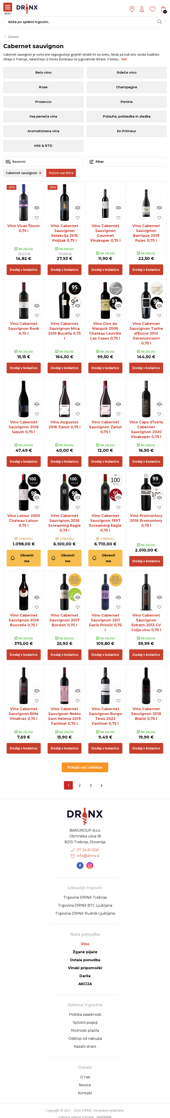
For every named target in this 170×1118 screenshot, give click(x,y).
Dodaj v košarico (23, 269)
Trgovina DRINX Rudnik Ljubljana (85, 908)
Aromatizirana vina (43, 131)
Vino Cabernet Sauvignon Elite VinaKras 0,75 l (24, 709)
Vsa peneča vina (43, 116)
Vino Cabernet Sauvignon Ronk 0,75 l (23, 327)
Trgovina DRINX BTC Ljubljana (85, 900)
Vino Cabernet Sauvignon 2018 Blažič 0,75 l (146, 709)
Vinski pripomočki (85, 963)
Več (124, 59)
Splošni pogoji (85, 1017)
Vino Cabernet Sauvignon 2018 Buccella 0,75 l (24, 616)
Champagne (126, 87)
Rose (43, 87)
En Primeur (126, 131)
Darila (85, 971)
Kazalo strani (85, 1041)
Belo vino (43, 73)
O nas (85, 1072)
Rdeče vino (126, 73)
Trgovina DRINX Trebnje (85, 892)
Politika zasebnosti (85, 1009)
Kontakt (85, 1088)
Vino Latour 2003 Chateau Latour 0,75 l (23, 517)
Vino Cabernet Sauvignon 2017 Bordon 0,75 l (64, 616)
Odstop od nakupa (85, 1033)
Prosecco (43, 102)
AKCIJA (85, 979)
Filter (96, 161)
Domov (13, 37)
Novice (85, 1080)
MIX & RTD (43, 146)
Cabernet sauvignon (23, 173)
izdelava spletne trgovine (76, 1112)
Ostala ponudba (85, 955)
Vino (85, 939)
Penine (127, 102)
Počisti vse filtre (61, 173)
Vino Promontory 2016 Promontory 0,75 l (146, 517)
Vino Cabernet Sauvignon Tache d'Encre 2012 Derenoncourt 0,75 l (146, 332)
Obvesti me (21, 554)
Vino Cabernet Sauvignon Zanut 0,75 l (105, 425)
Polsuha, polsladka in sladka (127, 116)
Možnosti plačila (85, 1025)
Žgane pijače (85, 947)
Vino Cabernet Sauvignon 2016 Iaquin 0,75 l (24, 425)
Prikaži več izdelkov (85, 762)
